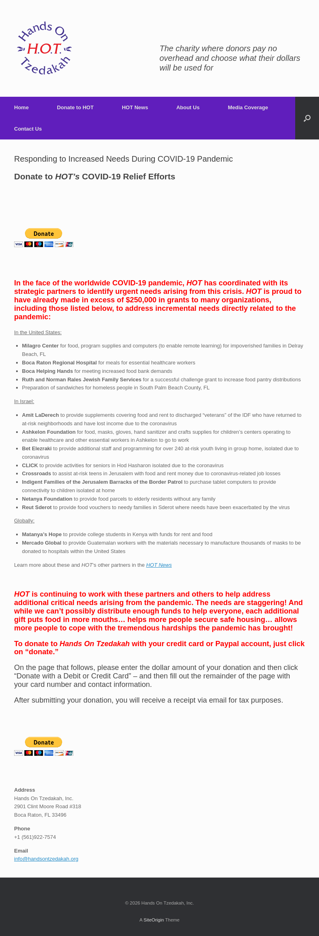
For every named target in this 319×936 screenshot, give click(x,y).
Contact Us (28, 129)
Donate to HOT (75, 107)
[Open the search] (307, 118)
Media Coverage (248, 107)
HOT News (135, 107)
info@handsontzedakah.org (46, 859)
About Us (188, 107)
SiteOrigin (154, 919)
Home (21, 107)
